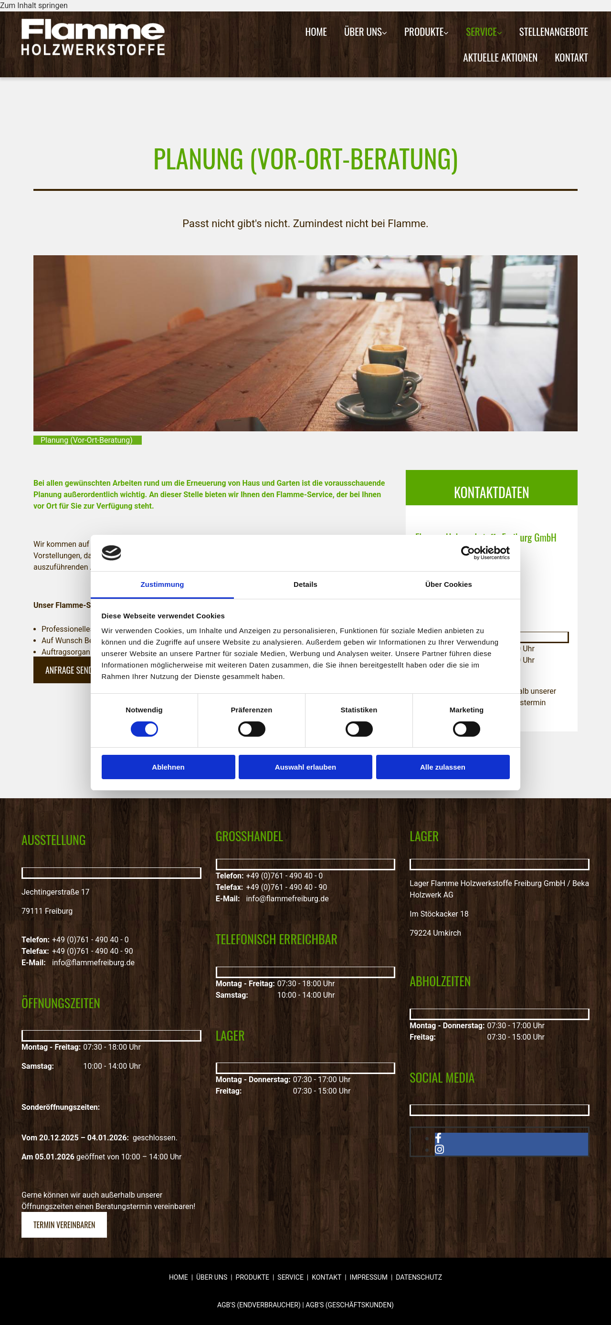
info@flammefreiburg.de (93, 962)
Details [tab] (305, 584)
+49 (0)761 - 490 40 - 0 (90, 939)
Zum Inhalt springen (34, 5)
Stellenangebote (553, 31)
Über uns (363, 31)
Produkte (423, 31)
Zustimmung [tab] (162, 584)
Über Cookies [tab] (448, 584)
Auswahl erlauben (305, 767)
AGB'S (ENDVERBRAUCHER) (259, 1305)
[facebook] (438, 1138)
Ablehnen (168, 767)
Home (316, 31)
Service (481, 31)
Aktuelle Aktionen (500, 57)
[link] (366, 31)
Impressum (369, 1277)
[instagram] (439, 1150)
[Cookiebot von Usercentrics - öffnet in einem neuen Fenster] (468, 553)
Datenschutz (419, 1277)
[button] (73, 670)
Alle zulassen (442, 767)
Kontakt (571, 57)
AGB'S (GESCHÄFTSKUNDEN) (350, 1305)
